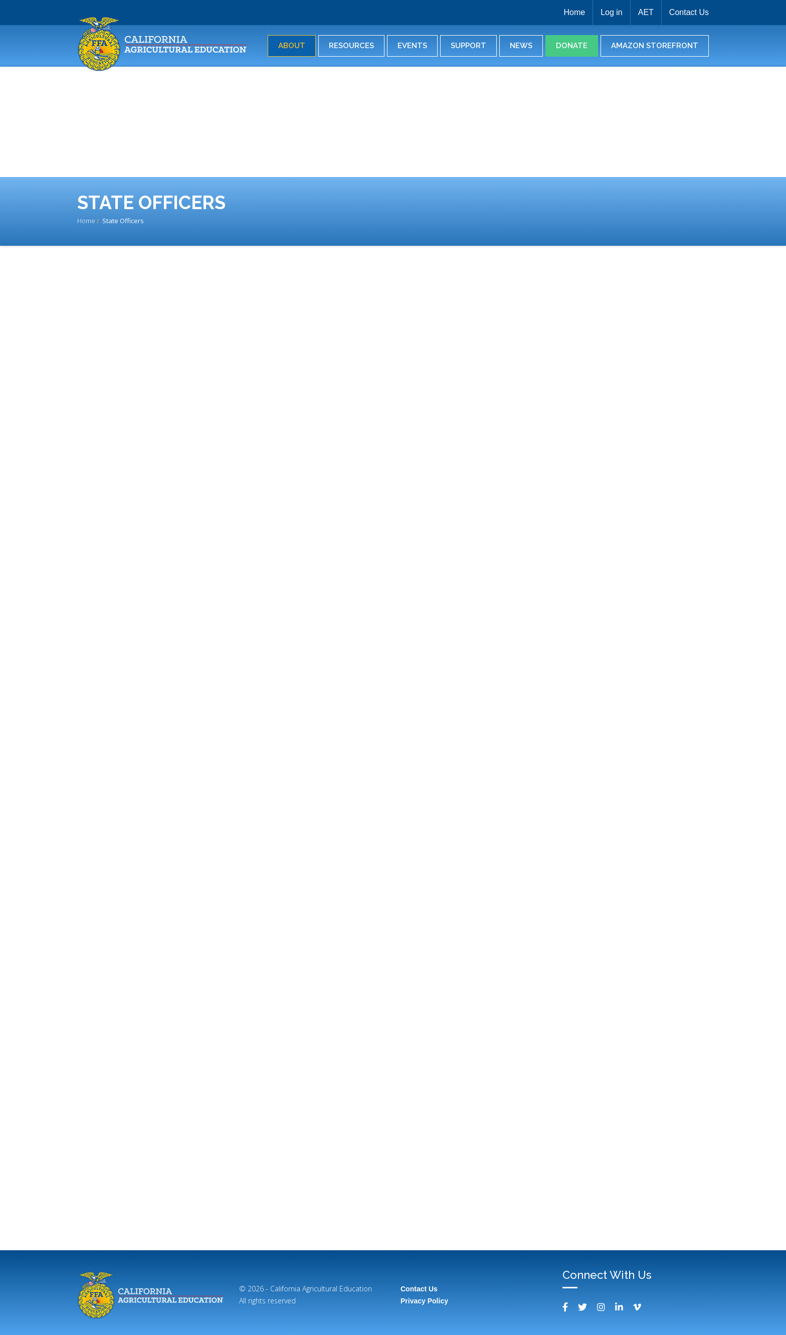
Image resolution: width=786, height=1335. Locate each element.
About (291, 45)
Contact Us (689, 12)
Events (412, 45)
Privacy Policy (424, 1301)
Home (574, 12)
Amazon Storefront (654, 45)
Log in (612, 12)
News (521, 45)
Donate (571, 45)
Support (468, 45)
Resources (351, 45)
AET (646, 12)
